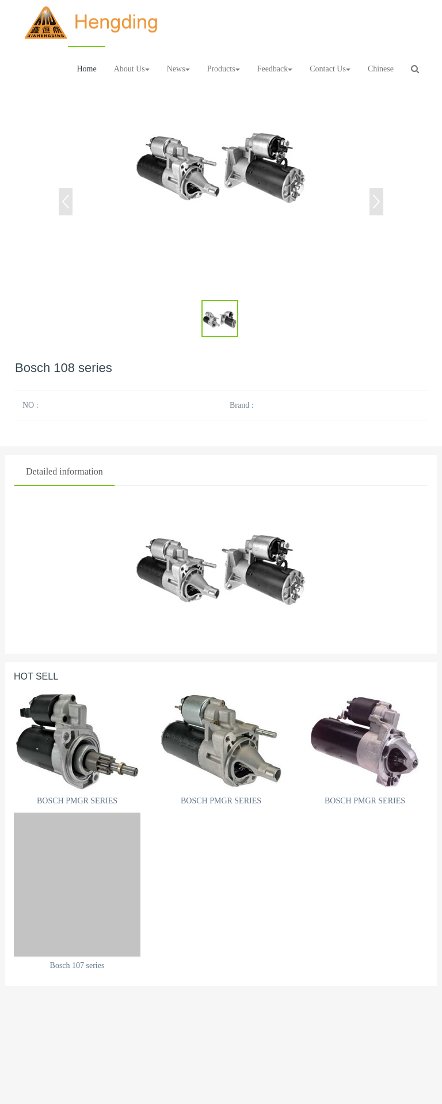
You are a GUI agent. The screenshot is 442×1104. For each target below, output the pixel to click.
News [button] (178, 69)
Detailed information (64, 471)
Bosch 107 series (77, 965)
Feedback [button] (275, 69)
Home (86, 69)
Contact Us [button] (330, 69)
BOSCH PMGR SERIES (77, 800)
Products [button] (223, 69)
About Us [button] (132, 69)
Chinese (381, 69)
